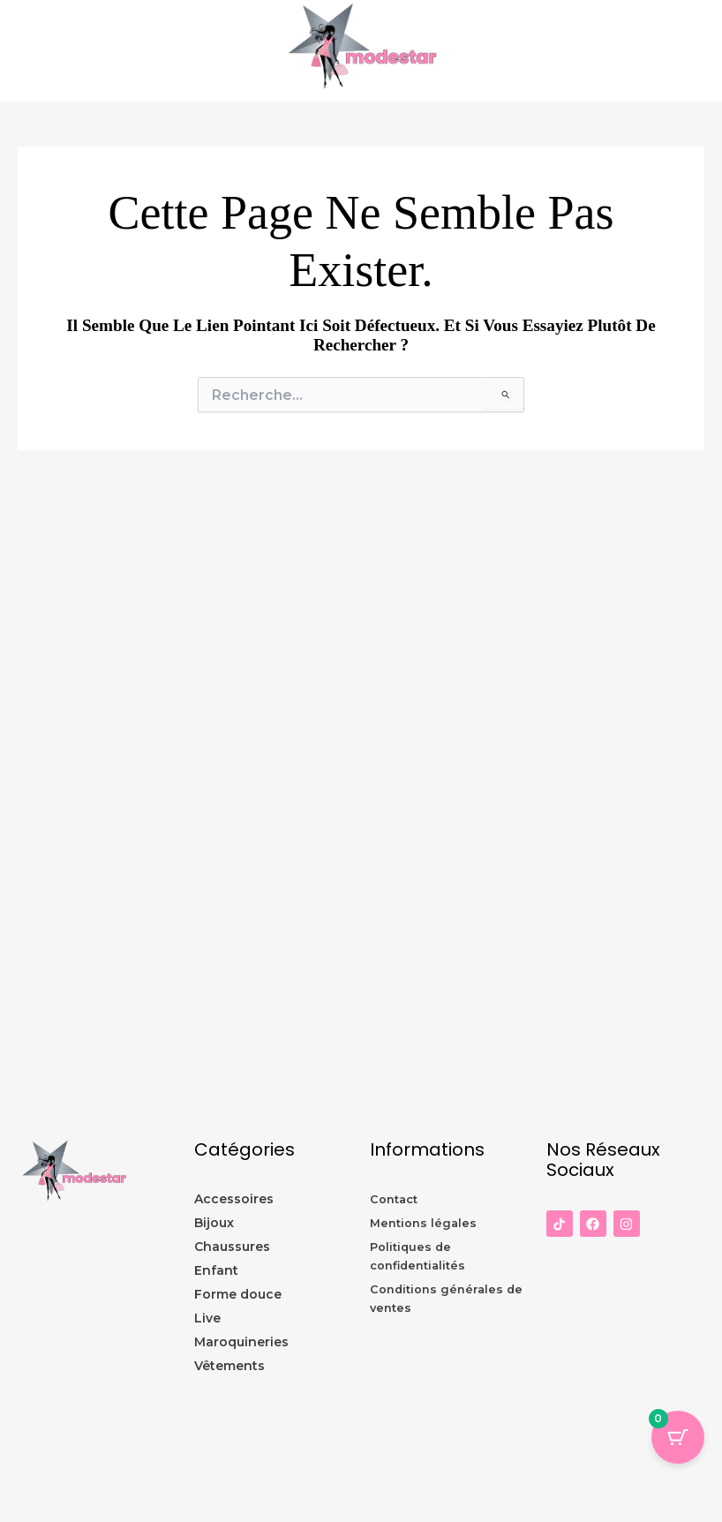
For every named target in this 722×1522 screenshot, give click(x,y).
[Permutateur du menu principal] (704, 51)
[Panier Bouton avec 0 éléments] (677, 1437)
